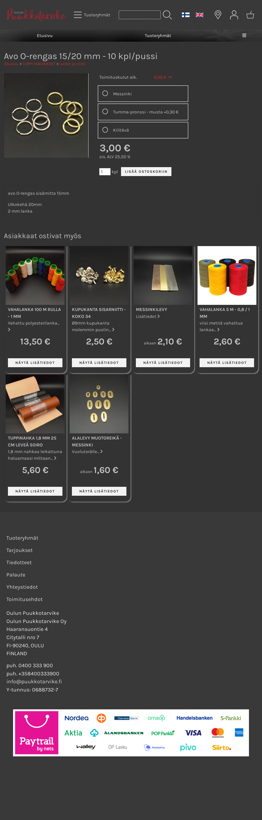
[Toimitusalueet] (218, 15)
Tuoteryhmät (158, 35)
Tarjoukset (19, 550)
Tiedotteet (19, 562)
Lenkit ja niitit (72, 63)
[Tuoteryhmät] (92, 15)
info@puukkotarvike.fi (34, 681)
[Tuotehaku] (140, 14)
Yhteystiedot (22, 587)
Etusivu (45, 35)
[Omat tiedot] (234, 15)
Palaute (15, 575)
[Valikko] (244, 35)
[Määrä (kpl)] (105, 171)
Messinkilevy (151, 309)
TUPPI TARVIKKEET (39, 63)
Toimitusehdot (24, 599)
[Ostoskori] (250, 15)
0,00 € (163, 77)
